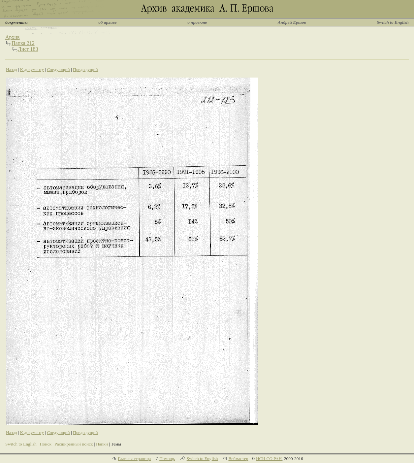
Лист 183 (28, 49)
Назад (11, 69)
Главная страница (134, 458)
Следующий (58, 69)
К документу (32, 69)
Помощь (167, 458)
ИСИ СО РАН (269, 458)
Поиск (45, 444)
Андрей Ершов (292, 22)
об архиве (107, 22)
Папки (102, 444)
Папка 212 (23, 43)
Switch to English (393, 22)
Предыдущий (85, 69)
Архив (12, 37)
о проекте (197, 22)
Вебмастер (238, 458)
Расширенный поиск (73, 444)
